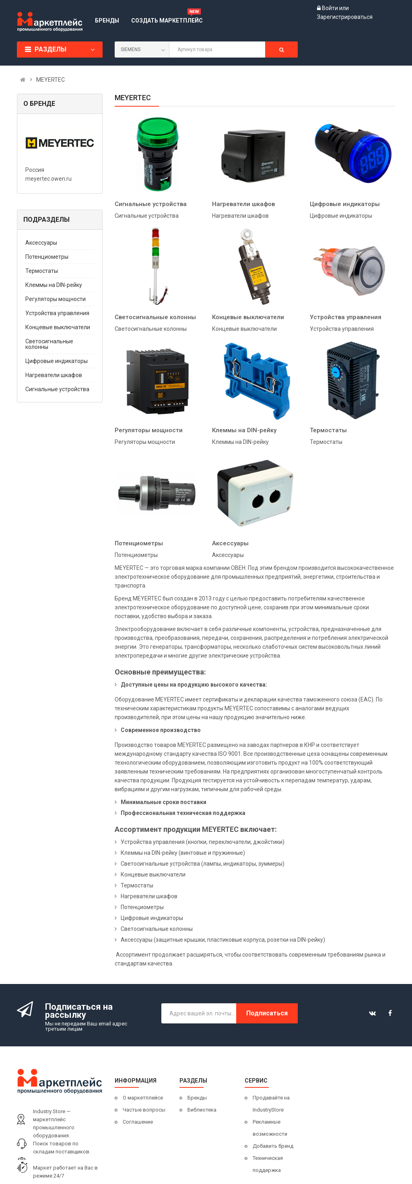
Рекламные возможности (270, 1128)
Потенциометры (46, 257)
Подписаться (267, 1013)
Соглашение (138, 1122)
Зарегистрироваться (345, 17)
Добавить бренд (273, 1146)
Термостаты (41, 271)
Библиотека (201, 1110)
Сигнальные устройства (57, 389)
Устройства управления (57, 313)
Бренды (197, 1098)
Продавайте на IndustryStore (271, 1104)
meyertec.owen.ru (48, 178)
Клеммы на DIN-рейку (53, 285)
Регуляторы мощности (55, 299)
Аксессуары (41, 242)
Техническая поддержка (268, 1164)
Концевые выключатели (57, 327)
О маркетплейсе (143, 1098)
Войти (330, 8)
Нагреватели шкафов (53, 375)
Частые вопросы (144, 1110)
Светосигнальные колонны (49, 344)
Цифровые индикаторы (56, 361)
